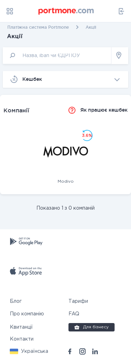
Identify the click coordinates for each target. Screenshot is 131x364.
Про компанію (27, 314)
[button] (29, 351)
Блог (16, 301)
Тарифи (78, 301)
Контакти (22, 339)
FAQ (73, 314)
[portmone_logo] (66, 11)
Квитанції (21, 327)
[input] (57, 55)
